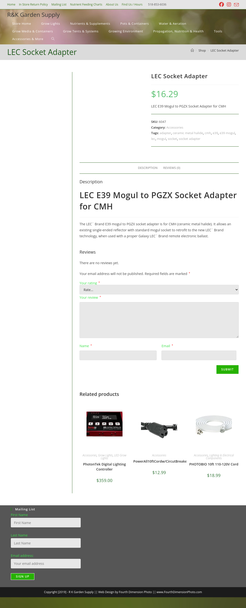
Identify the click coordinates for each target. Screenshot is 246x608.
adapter (165, 133)
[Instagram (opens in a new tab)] (229, 4)
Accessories (174, 127)
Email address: (22, 555)
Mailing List (59, 4)
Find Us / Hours (132, 4)
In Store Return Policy (33, 4)
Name (86, 346)
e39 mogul (227, 133)
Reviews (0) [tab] (171, 168)
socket (172, 139)
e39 (215, 133)
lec (153, 139)
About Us (112, 4)
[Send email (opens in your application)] (236, 4)
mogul (161, 139)
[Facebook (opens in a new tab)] (221, 4)
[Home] (192, 50)
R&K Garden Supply (33, 14)
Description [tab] (148, 168)
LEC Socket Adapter (225, 50)
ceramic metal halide (188, 133)
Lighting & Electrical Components (220, 456)
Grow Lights (105, 455)
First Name (19, 515)
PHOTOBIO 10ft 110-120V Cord (214, 464)
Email (167, 346)
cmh (208, 133)
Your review (90, 297)
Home (11, 4)
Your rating (90, 283)
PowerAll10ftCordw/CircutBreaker (160, 461)
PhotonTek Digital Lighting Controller (104, 466)
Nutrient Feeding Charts (86, 4)
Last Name (19, 535)
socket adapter (189, 139)
